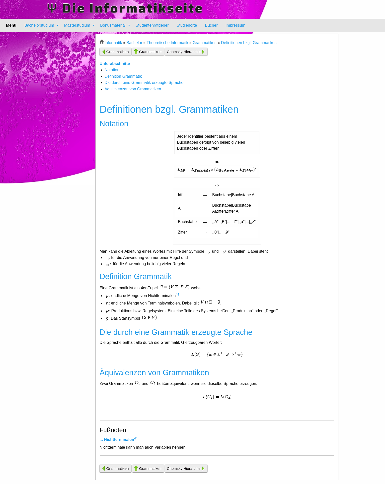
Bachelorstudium (39, 25)
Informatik (113, 43)
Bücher (211, 25)
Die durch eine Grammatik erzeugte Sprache (144, 82)
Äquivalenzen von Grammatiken (133, 89)
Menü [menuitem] (11, 25)
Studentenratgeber (152, 25)
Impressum (235, 25)
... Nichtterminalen (117, 439)
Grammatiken (205, 43)
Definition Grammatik (123, 76)
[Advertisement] (71, 108)
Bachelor (134, 43)
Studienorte (187, 25)
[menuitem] (40, 25)
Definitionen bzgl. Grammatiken (249, 43)
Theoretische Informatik (167, 43)
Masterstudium (77, 25)
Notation (112, 70)
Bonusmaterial (113, 25)
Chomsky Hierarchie (183, 52)
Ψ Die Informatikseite (125, 7)
